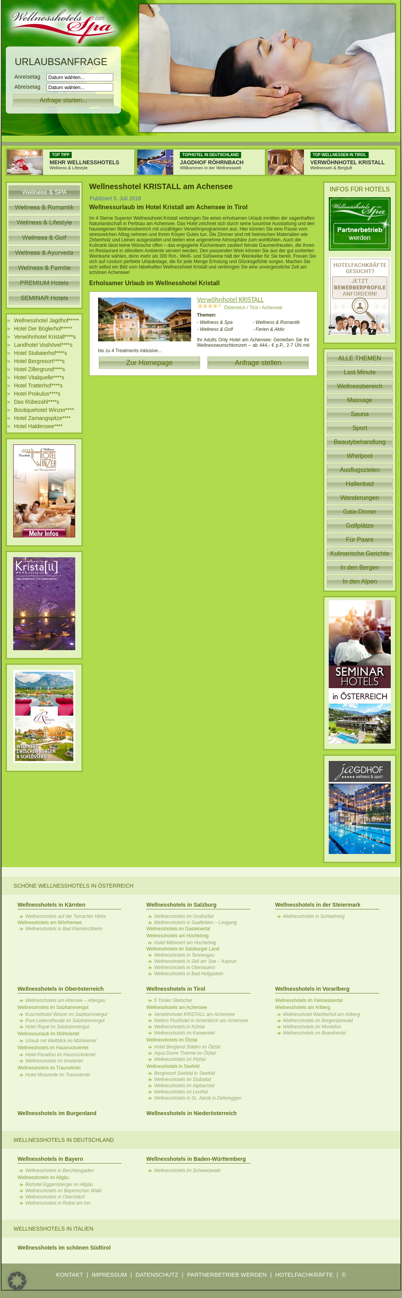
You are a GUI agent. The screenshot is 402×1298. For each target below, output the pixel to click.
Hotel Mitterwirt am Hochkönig (185, 942)
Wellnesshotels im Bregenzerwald (318, 1020)
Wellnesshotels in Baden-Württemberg (195, 1159)
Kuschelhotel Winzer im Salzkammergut (66, 1014)
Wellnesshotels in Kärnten (51, 905)
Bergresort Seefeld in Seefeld (184, 1073)
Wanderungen (359, 497)
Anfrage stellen (258, 363)
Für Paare (359, 539)
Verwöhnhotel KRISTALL (230, 299)
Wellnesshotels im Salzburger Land (182, 949)
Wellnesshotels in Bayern (50, 1159)
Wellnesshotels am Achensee (176, 1007)
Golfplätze (360, 525)
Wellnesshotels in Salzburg (181, 905)
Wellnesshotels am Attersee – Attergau (65, 1000)
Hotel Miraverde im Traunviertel (57, 1075)
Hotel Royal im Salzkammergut (57, 1026)
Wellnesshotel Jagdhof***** (46, 320)
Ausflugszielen (360, 470)
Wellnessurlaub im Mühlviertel (48, 1033)
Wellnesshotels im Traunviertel (49, 1068)
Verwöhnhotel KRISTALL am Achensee (194, 1014)
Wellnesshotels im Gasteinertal (178, 928)
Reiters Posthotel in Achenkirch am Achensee (201, 1020)
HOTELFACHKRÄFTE (304, 1274)
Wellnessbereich (359, 386)
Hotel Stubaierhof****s (40, 353)
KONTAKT (69, 1274)
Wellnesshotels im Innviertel (54, 1061)
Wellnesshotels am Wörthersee (49, 922)
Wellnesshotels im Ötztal (171, 1040)
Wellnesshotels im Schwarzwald (187, 1170)
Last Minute (360, 372)
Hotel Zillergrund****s (39, 369)
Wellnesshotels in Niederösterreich (191, 1113)
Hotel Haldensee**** (38, 426)
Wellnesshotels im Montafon (312, 1026)
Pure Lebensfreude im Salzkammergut (65, 1020)
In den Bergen (360, 567)
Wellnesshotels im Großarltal (183, 916)
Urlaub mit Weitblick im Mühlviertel (60, 1040)
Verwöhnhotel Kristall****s (45, 337)
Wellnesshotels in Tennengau (184, 955)
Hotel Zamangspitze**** (42, 418)
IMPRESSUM (109, 1274)
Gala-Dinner (359, 511)
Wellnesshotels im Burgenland (57, 1113)
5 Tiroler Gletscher (173, 1000)
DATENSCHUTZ (157, 1274)
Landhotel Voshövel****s (43, 345)
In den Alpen (360, 581)
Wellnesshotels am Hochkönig (177, 935)
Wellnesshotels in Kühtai (179, 1026)
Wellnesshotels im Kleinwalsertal (309, 1000)
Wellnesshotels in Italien (53, 1229)
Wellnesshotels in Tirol (175, 989)
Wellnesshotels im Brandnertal (314, 1033)
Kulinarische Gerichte (359, 553)
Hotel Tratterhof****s (38, 385)
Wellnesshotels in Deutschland (64, 1140)
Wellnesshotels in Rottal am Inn (57, 1203)
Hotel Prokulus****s (37, 394)
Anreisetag (29, 77)
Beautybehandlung (359, 442)
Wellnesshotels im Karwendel (184, 1033)
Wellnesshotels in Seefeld (172, 1066)
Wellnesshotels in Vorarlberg (312, 989)
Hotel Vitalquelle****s (39, 377)
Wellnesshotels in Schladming (314, 916)
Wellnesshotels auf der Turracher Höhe (65, 916)
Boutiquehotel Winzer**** (44, 410)
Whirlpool (360, 456)
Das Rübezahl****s (36, 402)
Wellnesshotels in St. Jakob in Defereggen (197, 1098)
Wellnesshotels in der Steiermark (318, 905)
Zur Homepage (149, 363)
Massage (360, 400)
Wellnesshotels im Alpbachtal (184, 1085)
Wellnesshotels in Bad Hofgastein (188, 973)
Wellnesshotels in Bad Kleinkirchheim (63, 928)
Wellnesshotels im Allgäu (43, 1177)
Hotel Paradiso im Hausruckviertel (60, 1054)
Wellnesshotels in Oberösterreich (60, 989)
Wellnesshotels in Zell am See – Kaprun (195, 961)
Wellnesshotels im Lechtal (181, 1092)
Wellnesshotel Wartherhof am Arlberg (321, 1014)
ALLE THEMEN (359, 358)
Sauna (360, 414)
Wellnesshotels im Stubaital (182, 1079)
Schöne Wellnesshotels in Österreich (74, 886)
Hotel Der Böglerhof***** (43, 328)
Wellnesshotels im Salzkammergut (52, 1007)
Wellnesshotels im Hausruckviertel (52, 1047)
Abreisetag (29, 87)
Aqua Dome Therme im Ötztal (185, 1053)
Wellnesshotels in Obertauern (184, 967)
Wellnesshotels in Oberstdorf (55, 1197)
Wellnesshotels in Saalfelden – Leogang (195, 922)
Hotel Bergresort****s (39, 361)
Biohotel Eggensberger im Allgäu (59, 1184)
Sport (359, 428)
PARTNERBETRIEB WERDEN (226, 1274)
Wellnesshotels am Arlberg (302, 1007)
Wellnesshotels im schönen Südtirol (63, 1248)
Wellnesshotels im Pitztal (179, 1059)
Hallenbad (360, 483)
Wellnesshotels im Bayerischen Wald (63, 1190)
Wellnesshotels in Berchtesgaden (59, 1170)
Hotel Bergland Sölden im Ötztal (187, 1047)
